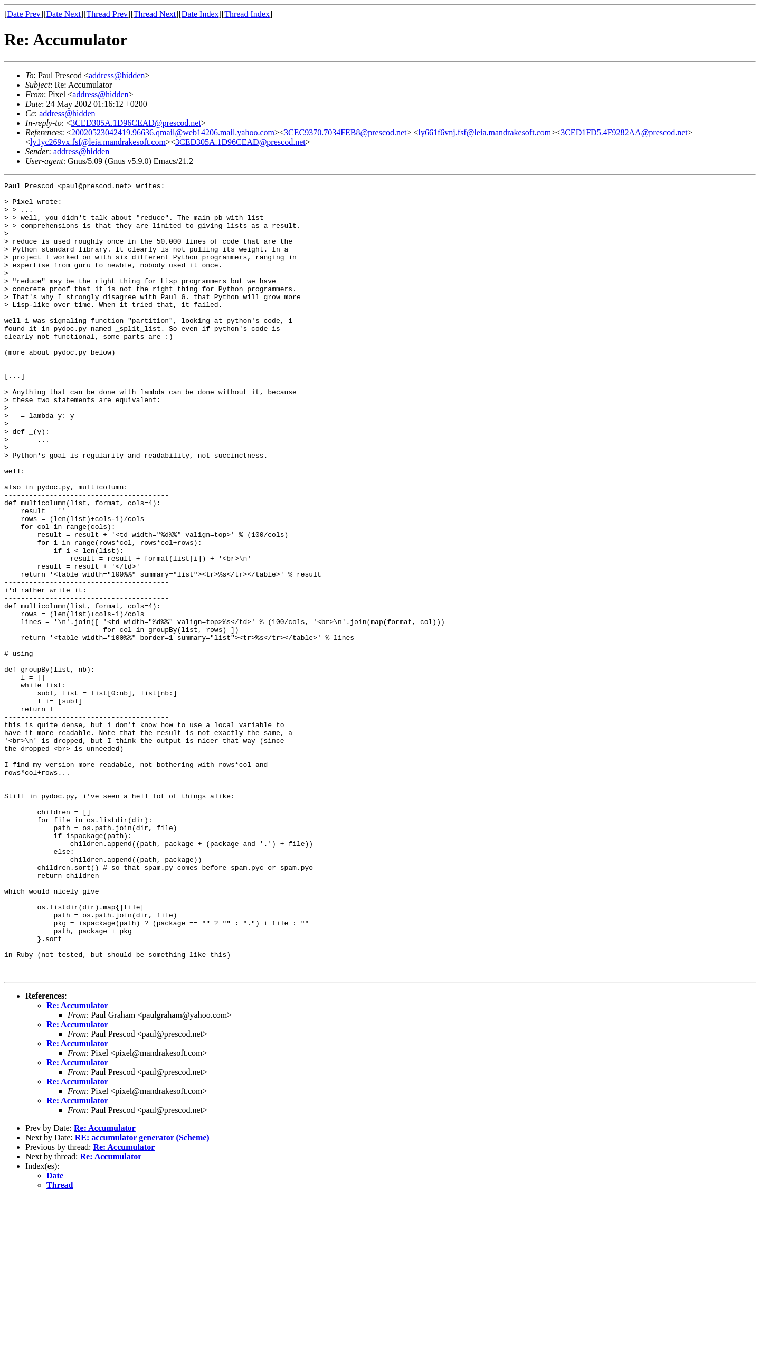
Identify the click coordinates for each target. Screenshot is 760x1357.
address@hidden (117, 75)
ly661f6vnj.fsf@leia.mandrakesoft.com (485, 132)
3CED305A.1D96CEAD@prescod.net (136, 122)
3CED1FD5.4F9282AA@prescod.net (624, 132)
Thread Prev (107, 14)
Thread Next (155, 14)
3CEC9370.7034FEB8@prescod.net (345, 132)
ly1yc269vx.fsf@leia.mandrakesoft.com (98, 141)
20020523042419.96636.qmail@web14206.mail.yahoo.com (172, 132)
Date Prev (24, 14)
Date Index (200, 14)
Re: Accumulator (77, 1163)
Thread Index (247, 14)
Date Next (63, 14)
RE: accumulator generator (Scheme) (142, 1295)
